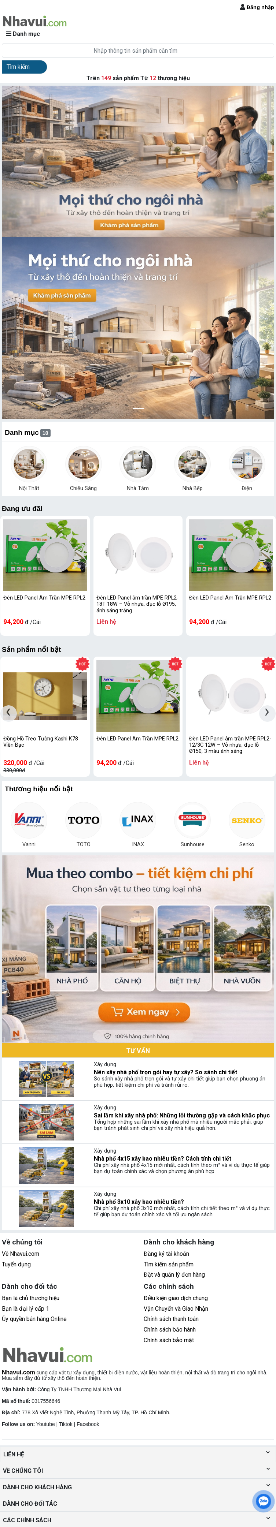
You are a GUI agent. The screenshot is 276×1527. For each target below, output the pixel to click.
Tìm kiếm (18, 66)
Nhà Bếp (193, 488)
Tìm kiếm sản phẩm (169, 1264)
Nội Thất (29, 488)
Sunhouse (193, 844)
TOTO (84, 844)
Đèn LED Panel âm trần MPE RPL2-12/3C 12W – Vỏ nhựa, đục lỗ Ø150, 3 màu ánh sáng (230, 745)
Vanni (29, 844)
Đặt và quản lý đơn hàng (174, 1274)
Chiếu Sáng (83, 488)
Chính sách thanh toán (171, 1318)
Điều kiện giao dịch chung (176, 1298)
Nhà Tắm (138, 488)
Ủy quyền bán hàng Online (34, 1318)
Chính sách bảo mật (169, 1340)
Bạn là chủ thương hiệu (30, 1298)
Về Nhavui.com (20, 1253)
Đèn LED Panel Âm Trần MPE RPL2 (44, 598)
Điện (247, 488)
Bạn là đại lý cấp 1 (25, 1308)
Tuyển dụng (16, 1264)
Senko (246, 844)
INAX (138, 844)
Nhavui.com (18, 1372)
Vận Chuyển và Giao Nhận (176, 1308)
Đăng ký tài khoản (166, 1253)
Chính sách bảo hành (170, 1329)
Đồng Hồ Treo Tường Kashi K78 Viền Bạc (40, 742)
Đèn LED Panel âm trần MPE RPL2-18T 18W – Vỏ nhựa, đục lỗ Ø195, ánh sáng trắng (137, 604)
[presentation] (8, 713)
